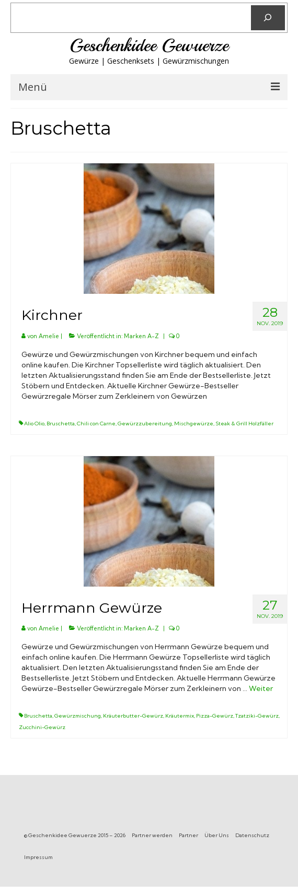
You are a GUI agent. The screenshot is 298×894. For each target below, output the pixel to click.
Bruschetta (61, 423)
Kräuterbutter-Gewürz (133, 715)
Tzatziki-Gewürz (257, 715)
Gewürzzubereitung (145, 423)
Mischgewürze (193, 423)
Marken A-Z (141, 336)
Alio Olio (34, 423)
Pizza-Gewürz (214, 715)
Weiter (261, 688)
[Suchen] (268, 17)
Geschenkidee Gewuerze (149, 45)
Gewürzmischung (77, 715)
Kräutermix (179, 715)
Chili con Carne (96, 423)
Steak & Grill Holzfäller (244, 423)
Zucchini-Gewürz (42, 727)
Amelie (49, 336)
